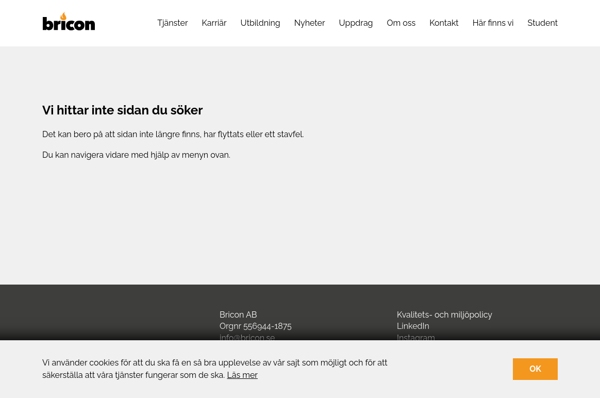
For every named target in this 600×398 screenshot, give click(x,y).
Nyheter (309, 23)
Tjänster (172, 23)
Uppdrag (356, 23)
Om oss (401, 23)
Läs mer (242, 375)
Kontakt (443, 23)
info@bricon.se (247, 338)
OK (535, 369)
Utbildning (260, 23)
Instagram (416, 338)
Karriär (214, 23)
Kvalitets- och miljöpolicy (444, 315)
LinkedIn (413, 326)
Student (543, 23)
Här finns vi (493, 23)
